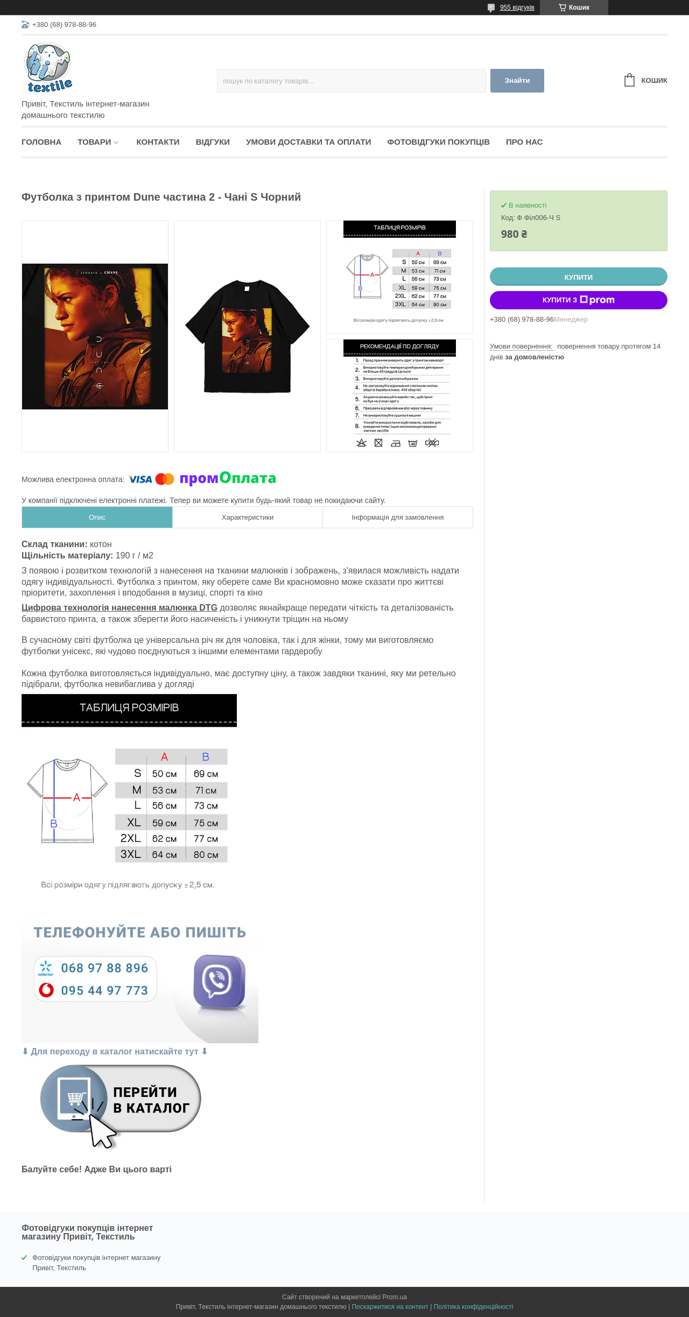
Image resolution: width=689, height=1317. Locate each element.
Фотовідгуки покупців (438, 142)
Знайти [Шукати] (517, 80)
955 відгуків (517, 7)
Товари (94, 142)
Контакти (157, 142)
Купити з (579, 300)
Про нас (524, 142)
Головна (41, 142)
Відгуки (213, 142)
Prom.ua (395, 1297)
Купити (579, 277)
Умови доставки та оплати (308, 142)
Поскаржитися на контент (389, 1307)
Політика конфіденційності (474, 1307)
